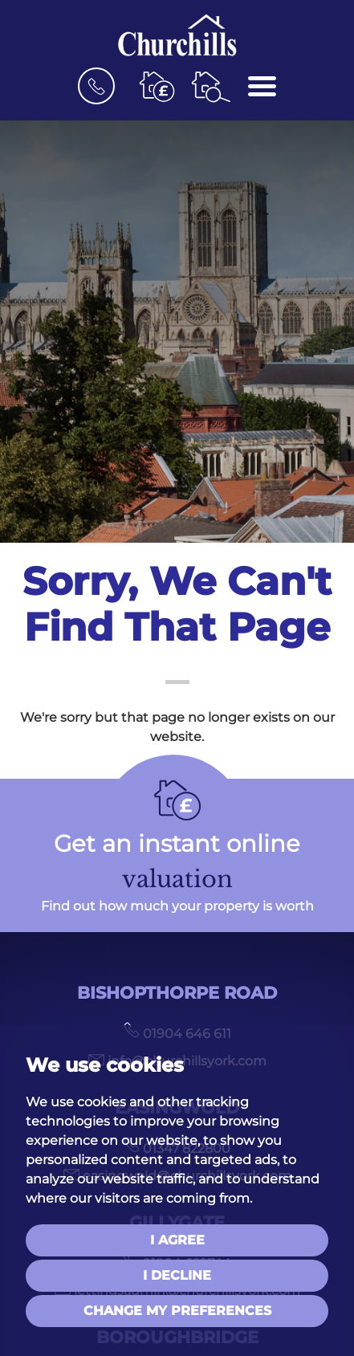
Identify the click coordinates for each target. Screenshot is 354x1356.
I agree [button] (177, 1240)
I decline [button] (177, 1275)
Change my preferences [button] (177, 1310)
